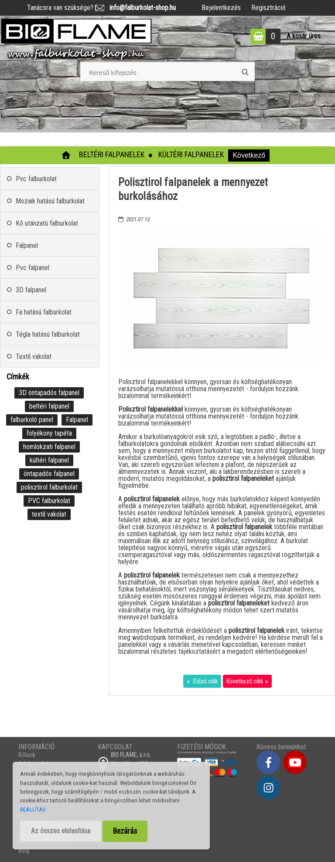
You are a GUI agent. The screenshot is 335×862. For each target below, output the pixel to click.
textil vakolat (49, 514)
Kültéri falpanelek (191, 154)
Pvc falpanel (32, 268)
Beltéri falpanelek (111, 154)
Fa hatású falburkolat (44, 312)
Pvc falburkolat (36, 179)
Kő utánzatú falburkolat (47, 223)
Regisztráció (268, 7)
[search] (245, 72)
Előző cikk (205, 681)
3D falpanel (31, 290)
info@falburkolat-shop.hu (140, 7)
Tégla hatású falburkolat (48, 334)
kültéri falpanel (49, 460)
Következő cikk (244, 681)
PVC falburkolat (49, 501)
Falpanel (27, 245)
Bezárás (125, 831)
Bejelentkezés (221, 7)
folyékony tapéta (49, 433)
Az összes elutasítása (60, 831)
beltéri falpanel (49, 406)
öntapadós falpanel (49, 474)
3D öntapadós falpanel (49, 393)
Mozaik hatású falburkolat (50, 201)
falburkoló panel (31, 420)
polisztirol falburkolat (49, 487)
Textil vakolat (33, 356)
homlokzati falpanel (49, 447)
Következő (248, 155)
